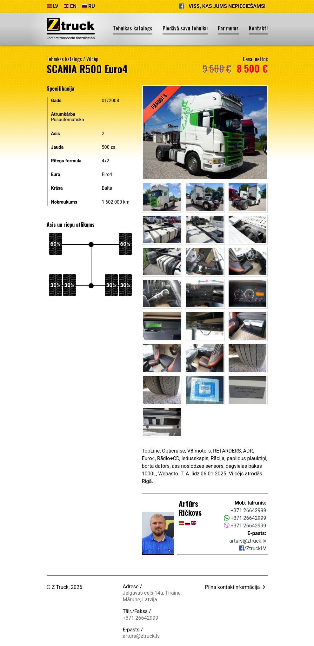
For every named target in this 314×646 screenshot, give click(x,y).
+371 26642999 (248, 510)
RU (88, 6)
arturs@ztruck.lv (247, 541)
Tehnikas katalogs (64, 59)
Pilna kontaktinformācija (236, 587)
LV (53, 6)
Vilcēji (92, 59)
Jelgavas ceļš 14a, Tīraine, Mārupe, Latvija (152, 596)
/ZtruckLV (252, 548)
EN (70, 6)
